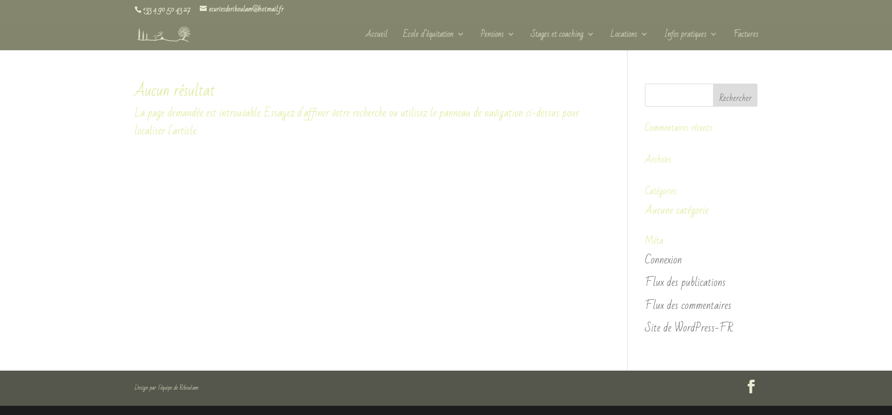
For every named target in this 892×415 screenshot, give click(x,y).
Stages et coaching (557, 36)
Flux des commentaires (688, 305)
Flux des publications (685, 282)
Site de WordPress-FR (689, 328)
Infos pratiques (685, 36)
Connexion (663, 260)
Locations (623, 36)
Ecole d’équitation (428, 36)
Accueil (376, 36)
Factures (745, 36)
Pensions (491, 36)
